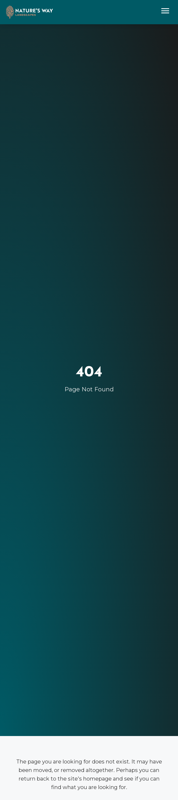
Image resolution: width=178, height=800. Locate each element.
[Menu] (165, 10)
